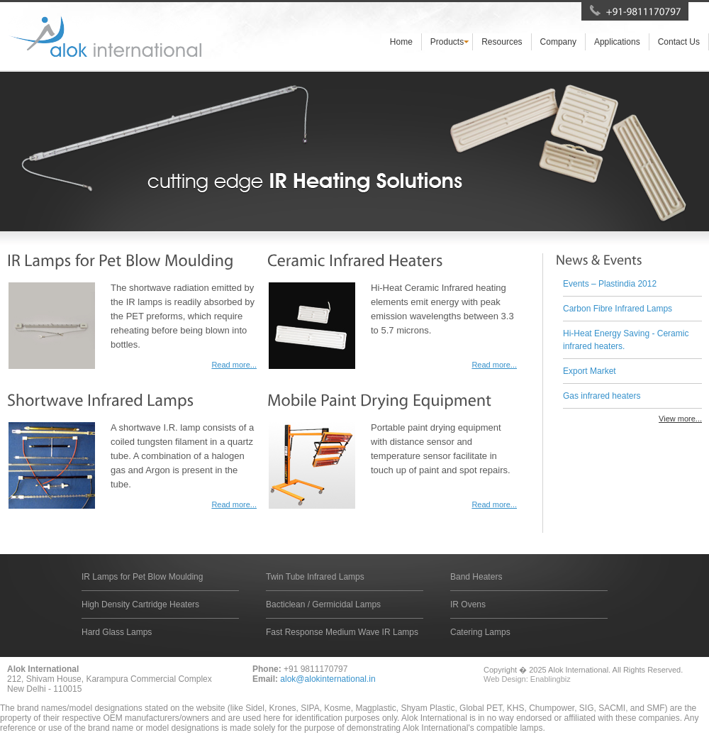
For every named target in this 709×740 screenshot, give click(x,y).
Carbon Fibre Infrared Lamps (617, 309)
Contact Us (679, 42)
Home (401, 42)
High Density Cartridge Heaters (140, 604)
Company (558, 42)
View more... (680, 418)
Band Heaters (476, 577)
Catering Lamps (480, 632)
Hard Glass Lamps (117, 632)
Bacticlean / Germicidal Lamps (323, 604)
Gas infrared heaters (601, 396)
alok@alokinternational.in (327, 679)
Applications (617, 42)
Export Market (589, 371)
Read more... (234, 364)
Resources (501, 42)
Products (447, 42)
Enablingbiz (550, 679)
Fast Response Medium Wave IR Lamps (342, 632)
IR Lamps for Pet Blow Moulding (142, 577)
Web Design (505, 679)
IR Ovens (468, 604)
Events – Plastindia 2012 (610, 284)
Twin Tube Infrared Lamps (315, 577)
